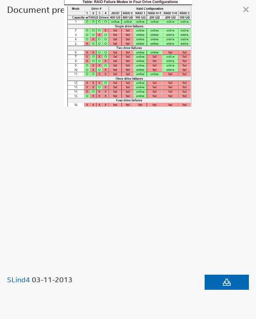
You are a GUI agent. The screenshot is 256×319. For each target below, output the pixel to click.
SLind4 (18, 279)
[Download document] (227, 282)
